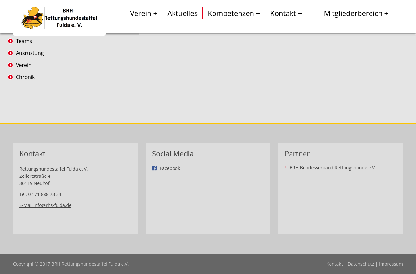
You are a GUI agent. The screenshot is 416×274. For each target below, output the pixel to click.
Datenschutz (361, 264)
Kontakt (334, 264)
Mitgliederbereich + (356, 13)
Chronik (25, 77)
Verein (24, 65)
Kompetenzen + (234, 13)
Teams (24, 41)
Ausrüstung (30, 53)
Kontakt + (286, 13)
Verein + (143, 13)
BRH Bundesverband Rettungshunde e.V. (333, 167)
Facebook (170, 168)
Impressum (391, 264)
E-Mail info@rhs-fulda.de (46, 205)
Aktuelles (182, 13)
